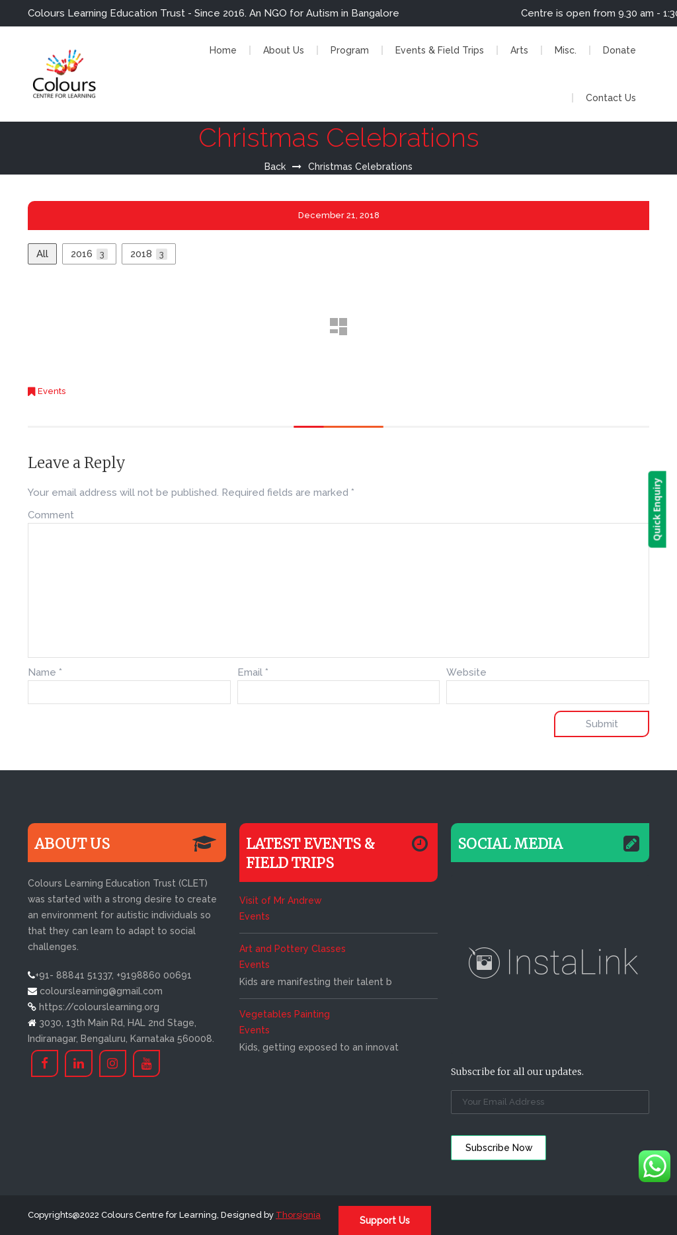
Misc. (566, 50)
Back (275, 166)
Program (350, 50)
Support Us (385, 1220)
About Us (283, 50)
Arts (519, 50)
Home (223, 50)
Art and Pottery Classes (292, 948)
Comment (51, 515)
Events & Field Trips (439, 50)
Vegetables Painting (284, 1014)
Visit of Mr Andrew (280, 900)
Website (466, 672)
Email (252, 672)
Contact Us (611, 98)
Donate (619, 50)
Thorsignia (298, 1215)
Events (51, 391)
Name (45, 672)
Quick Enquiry (667, 509)
